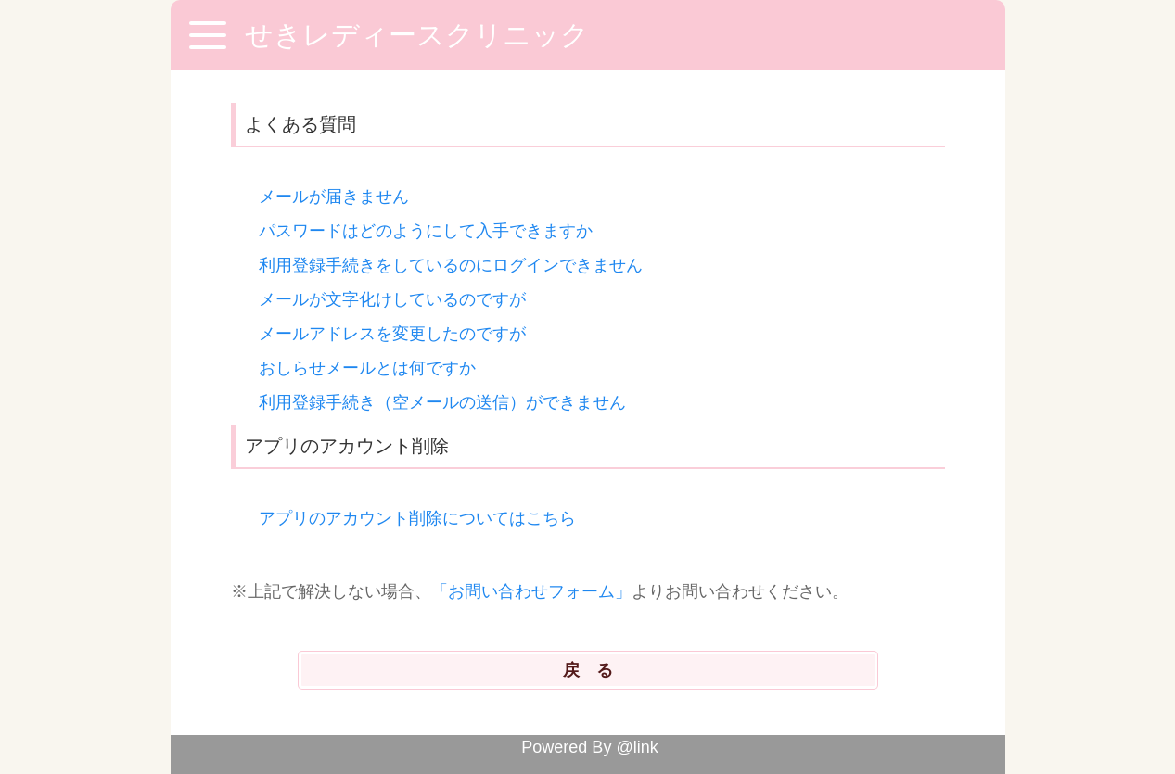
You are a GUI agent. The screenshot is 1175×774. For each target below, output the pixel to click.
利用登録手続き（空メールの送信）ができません (442, 402)
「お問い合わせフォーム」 (531, 591)
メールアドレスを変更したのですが (392, 333)
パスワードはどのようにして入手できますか (426, 231)
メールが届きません (334, 196)
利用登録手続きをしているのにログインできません (451, 265)
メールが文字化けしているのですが (392, 299)
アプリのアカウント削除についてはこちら (417, 518)
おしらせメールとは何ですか (367, 368)
